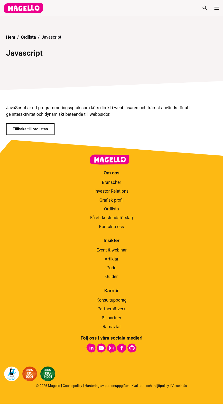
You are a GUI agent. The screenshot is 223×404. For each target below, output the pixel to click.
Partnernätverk (111, 308)
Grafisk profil (111, 200)
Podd (112, 267)
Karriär (111, 290)
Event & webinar (111, 250)
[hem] (23, 8)
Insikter (111, 240)
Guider (111, 276)
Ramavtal (111, 326)
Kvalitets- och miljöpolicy (150, 386)
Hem (10, 37)
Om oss (111, 173)
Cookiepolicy (72, 386)
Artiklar (112, 259)
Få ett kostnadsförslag (111, 217)
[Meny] (214, 8)
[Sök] (204, 8)
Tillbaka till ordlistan (30, 129)
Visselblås (179, 386)
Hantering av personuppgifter (107, 386)
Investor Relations (111, 191)
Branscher (111, 182)
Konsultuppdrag (111, 300)
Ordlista (28, 37)
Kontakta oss (111, 226)
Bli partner (111, 317)
